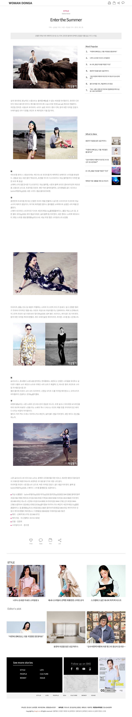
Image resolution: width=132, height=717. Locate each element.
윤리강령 (34, 707)
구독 (114, 690)
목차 (108, 690)
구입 (121, 690)
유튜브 (83, 668)
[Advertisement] (40, 234)
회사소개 (66, 707)
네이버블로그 (90, 668)
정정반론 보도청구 (51, 707)
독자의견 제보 (41, 707)
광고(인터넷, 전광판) (75, 707)
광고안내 (29, 707)
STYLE (66, 11)
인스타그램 (77, 668)
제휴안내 (84, 707)
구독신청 (23, 707)
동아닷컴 (61, 707)
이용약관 (89, 707)
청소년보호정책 (107, 707)
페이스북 (71, 668)
